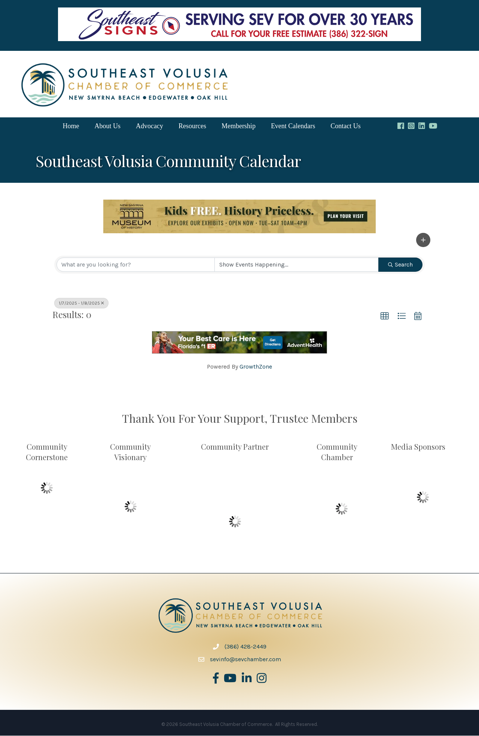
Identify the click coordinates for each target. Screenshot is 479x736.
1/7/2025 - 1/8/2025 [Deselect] (81, 303)
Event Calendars (293, 126)
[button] (423, 240)
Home (70, 126)
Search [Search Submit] (400, 264)
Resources (192, 126)
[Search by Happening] (296, 265)
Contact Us (345, 126)
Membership (239, 126)
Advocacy (149, 126)
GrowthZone (256, 366)
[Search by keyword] (136, 265)
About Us (107, 126)
